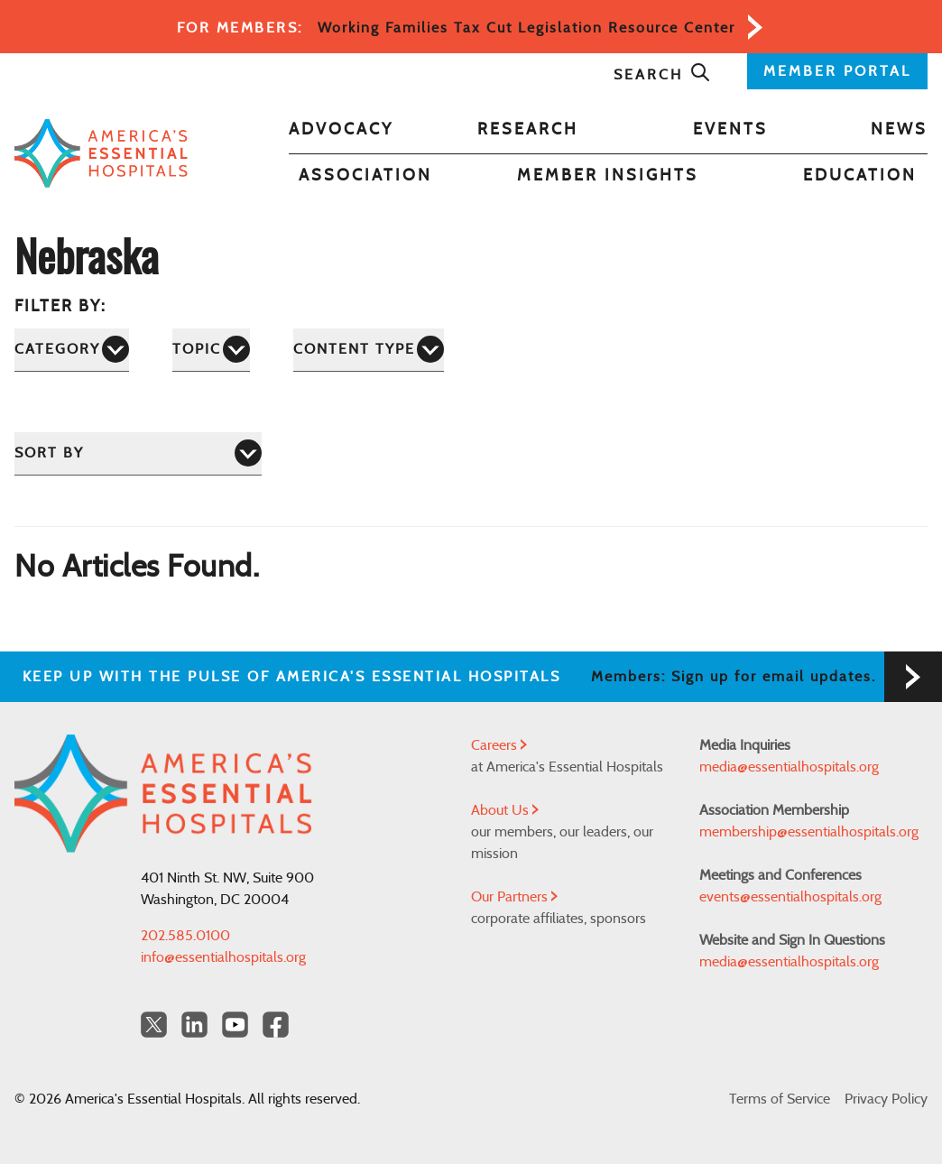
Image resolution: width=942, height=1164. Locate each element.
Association (365, 176)
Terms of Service (779, 1099)
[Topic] (211, 349)
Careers (499, 745)
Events (730, 130)
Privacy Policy (886, 1099)
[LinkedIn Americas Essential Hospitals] (194, 1025)
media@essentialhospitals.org (789, 767)
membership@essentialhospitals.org (809, 832)
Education (860, 176)
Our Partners (514, 897)
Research (527, 130)
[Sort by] (138, 453)
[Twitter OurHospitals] (154, 1025)
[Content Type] (368, 349)
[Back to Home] (101, 153)
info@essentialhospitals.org (223, 957)
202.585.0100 (185, 935)
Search (662, 75)
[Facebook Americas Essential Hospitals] (276, 1025)
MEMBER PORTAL (837, 71)
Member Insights (607, 176)
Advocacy (341, 130)
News (899, 130)
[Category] (71, 349)
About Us (505, 810)
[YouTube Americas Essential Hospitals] (235, 1025)
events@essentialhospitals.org (790, 897)
